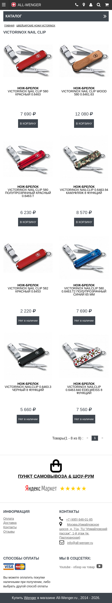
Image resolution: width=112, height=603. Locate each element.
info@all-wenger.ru (80, 543)
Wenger (30, 598)
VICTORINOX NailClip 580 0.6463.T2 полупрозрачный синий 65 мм (84, 289)
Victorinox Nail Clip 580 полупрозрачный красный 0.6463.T (28, 191)
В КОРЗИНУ (28, 123)
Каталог (56, 16)
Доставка (10, 523)
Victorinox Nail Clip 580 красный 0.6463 (28, 91)
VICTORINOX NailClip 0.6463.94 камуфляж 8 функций (84, 190)
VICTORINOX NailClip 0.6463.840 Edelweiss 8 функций (84, 388)
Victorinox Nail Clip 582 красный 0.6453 (28, 288)
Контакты (10, 527)
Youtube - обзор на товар (80, 567)
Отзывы (9, 531)
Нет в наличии (28, 320)
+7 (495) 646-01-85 (79, 519)
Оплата (8, 518)
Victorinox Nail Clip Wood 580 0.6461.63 (83, 91)
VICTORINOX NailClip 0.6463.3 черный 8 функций (28, 387)
